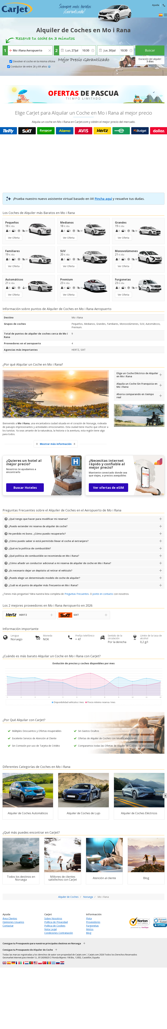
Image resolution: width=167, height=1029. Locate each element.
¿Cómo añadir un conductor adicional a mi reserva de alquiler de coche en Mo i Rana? (60, 563)
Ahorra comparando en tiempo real (135, 396)
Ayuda (155, 5)
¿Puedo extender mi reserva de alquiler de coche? (38, 526)
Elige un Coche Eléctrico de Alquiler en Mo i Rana (137, 375)
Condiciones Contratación (58, 932)
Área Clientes (10, 918)
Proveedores (93, 922)
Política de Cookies (54, 925)
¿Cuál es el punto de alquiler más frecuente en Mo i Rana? (43, 585)
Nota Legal (50, 929)
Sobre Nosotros (53, 918)
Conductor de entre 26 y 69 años (31, 66)
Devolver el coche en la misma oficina (34, 61)
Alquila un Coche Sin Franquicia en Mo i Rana (137, 385)
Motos (89, 929)
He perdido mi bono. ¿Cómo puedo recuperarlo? (37, 533)
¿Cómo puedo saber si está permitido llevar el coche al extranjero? (48, 541)
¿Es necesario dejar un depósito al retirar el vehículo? (40, 570)
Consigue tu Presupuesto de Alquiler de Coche (28, 949)
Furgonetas (92, 925)
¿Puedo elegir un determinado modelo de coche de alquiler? (44, 578)
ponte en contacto (103, 593)
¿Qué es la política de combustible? (30, 548)
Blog (88, 932)
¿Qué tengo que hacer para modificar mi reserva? (38, 519)
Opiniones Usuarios (13, 922)
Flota (89, 918)
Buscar (150, 50)
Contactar (8, 925)
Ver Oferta (14, 237)
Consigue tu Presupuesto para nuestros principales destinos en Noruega (42, 943)
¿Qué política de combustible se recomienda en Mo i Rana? (44, 555)
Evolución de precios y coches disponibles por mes (84, 663)
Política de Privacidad (56, 922)
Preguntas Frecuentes (77, 593)
